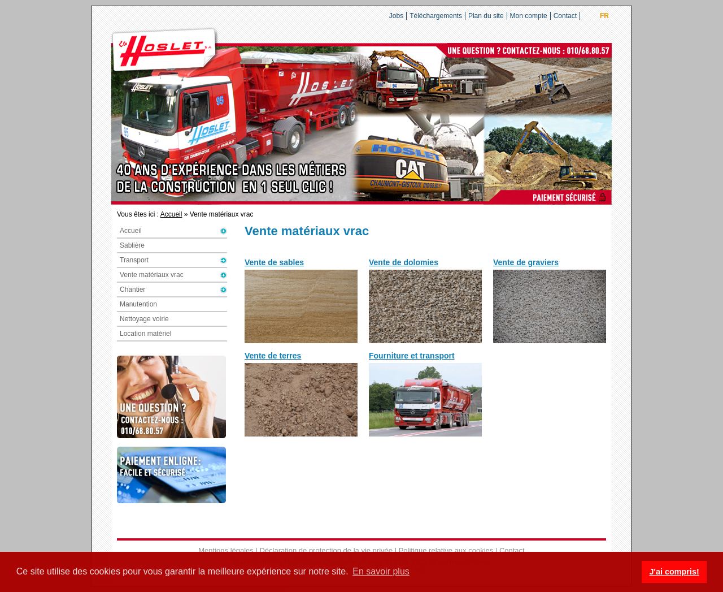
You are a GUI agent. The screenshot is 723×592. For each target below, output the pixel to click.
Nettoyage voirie (144, 319)
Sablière (132, 245)
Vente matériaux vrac (152, 275)
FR (604, 16)
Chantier (132, 289)
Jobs (396, 16)
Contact (565, 16)
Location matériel (145, 334)
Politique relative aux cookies (446, 550)
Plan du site (486, 16)
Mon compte (528, 16)
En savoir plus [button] (381, 571)
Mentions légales (226, 550)
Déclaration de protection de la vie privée (326, 550)
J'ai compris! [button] (674, 571)
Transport (134, 260)
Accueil (171, 214)
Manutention (138, 304)
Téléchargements (436, 16)
